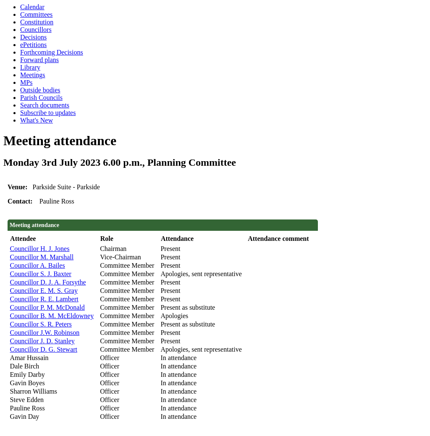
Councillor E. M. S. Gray (44, 290)
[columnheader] (53, 239)
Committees (36, 14)
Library (30, 67)
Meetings (32, 74)
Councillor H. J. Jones (40, 248)
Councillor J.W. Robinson (45, 332)
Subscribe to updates (48, 112)
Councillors (36, 29)
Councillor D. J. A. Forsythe (48, 282)
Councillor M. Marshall (42, 257)
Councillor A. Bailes (37, 265)
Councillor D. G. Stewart (43, 349)
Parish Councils (41, 97)
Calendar (32, 6)
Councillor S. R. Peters (41, 324)
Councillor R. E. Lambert (44, 299)
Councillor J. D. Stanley (42, 341)
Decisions (33, 37)
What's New (36, 120)
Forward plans (39, 59)
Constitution (36, 22)
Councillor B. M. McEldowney (52, 315)
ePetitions (33, 44)
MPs (26, 82)
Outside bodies (40, 90)
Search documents (44, 105)
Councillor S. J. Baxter (40, 273)
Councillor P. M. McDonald (47, 307)
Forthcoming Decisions (51, 52)
